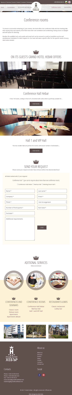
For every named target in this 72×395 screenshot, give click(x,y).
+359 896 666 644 (13, 376)
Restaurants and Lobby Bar (25, 7)
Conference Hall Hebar (36, 306)
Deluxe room (13, 312)
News (39, 358)
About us (3, 2)
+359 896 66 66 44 (59, 2)
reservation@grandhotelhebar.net (14, 379)
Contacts (23, 2)
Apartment (14, 314)
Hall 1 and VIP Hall (36, 311)
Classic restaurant (58, 306)
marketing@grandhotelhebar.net (13, 381)
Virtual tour (30, 2)
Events (14, 2)
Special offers (67, 7)
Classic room (13, 310)
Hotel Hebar (29, 390)
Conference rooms (56, 7)
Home (2, 7)
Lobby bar (58, 309)
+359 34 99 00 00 (13, 374)
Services (9, 2)
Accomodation (11, 7)
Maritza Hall (36, 309)
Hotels (18, 2)
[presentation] (50, 220)
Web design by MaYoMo (36, 394)
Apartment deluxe (13, 317)
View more (36, 104)
